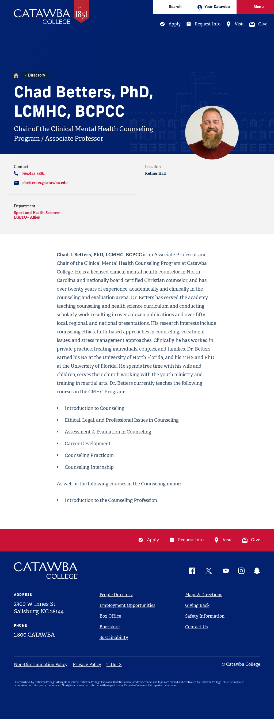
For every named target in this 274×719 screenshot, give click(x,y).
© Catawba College (241, 664)
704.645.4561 (33, 173)
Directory (36, 76)
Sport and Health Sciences (37, 212)
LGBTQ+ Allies (27, 217)
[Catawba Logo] (46, 570)
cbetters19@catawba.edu (45, 182)
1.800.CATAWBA (34, 634)
